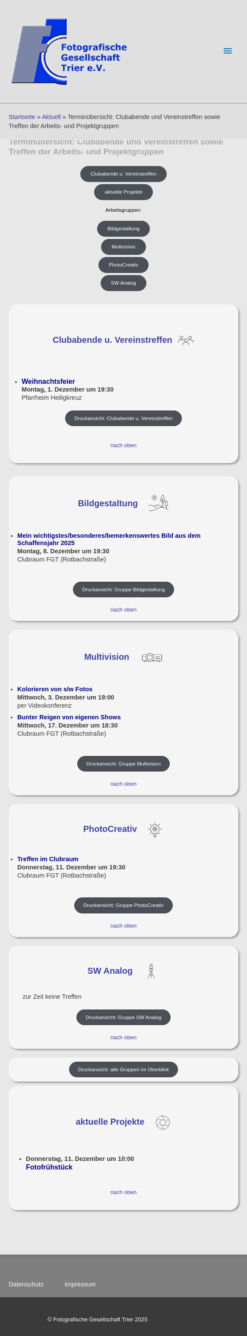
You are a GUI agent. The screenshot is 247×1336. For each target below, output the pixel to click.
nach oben (124, 445)
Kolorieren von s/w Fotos (54, 689)
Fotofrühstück (49, 1167)
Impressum (80, 1284)
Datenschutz (30, 1284)
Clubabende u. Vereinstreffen (112, 340)
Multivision (106, 657)
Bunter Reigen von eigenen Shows (69, 717)
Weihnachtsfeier (48, 381)
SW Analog (110, 970)
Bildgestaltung (108, 503)
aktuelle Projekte (110, 1122)
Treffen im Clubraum (48, 859)
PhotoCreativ (110, 829)
